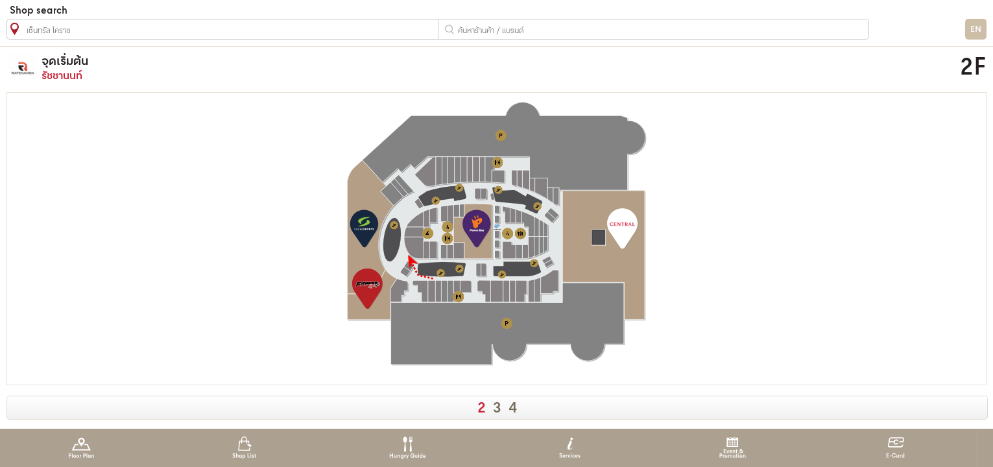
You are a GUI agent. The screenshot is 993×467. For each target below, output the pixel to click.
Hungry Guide (407, 448)
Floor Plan (81, 448)
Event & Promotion (732, 448)
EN (975, 29)
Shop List (244, 448)
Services (569, 448)
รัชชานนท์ (360, 68)
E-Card (895, 448)
